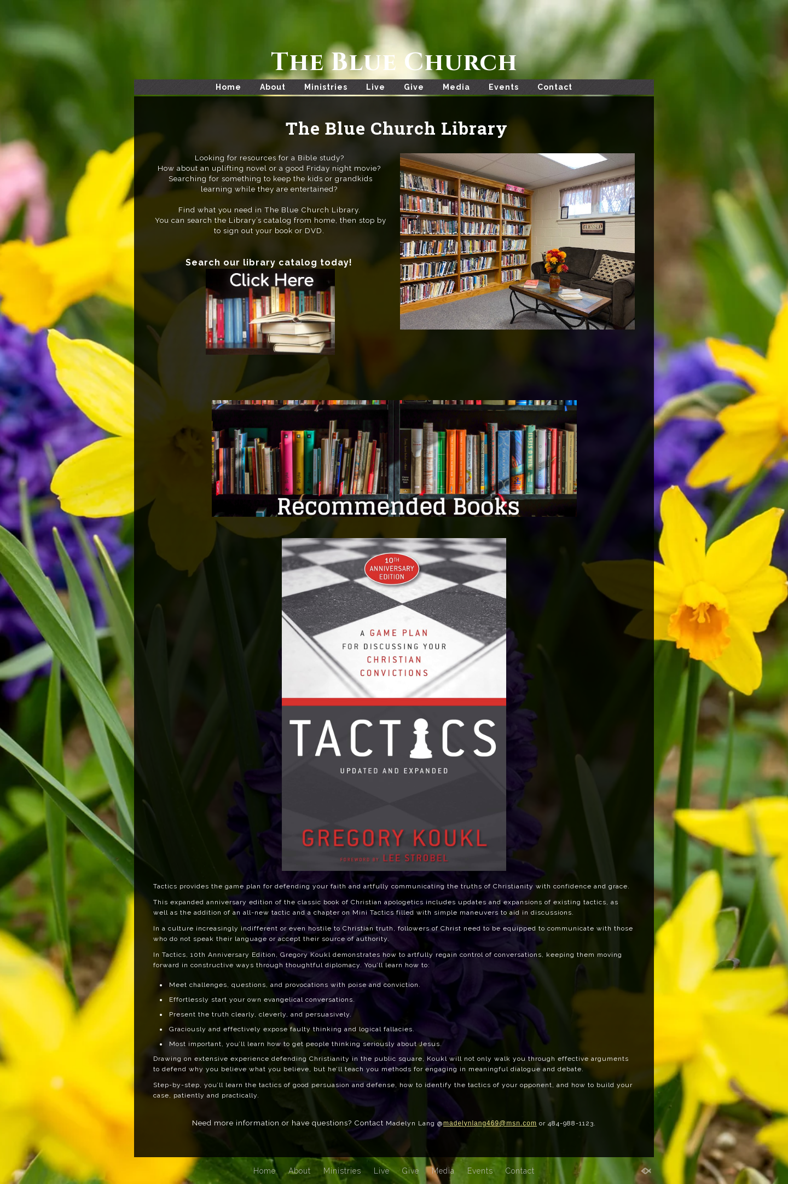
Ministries (325, 87)
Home (228, 87)
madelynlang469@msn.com (490, 1123)
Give (414, 87)
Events (504, 87)
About (273, 87)
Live (375, 87)
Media (456, 87)
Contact (554, 87)
